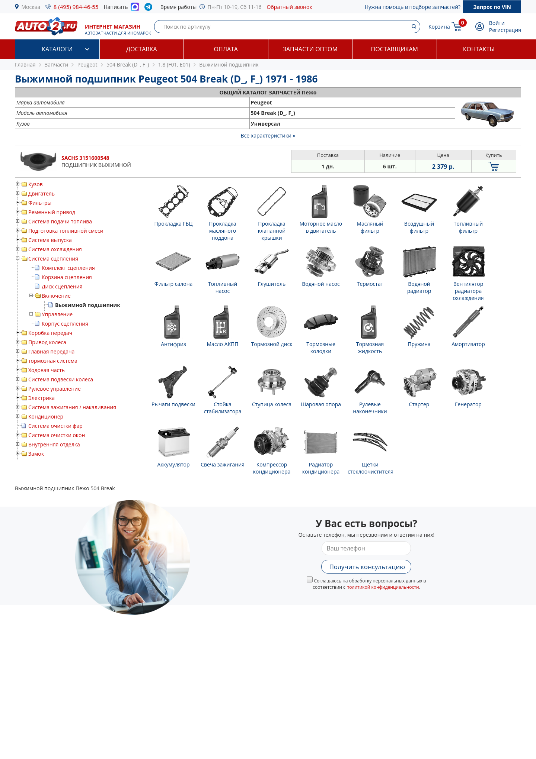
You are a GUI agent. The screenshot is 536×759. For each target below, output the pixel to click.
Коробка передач (50, 332)
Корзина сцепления (67, 277)
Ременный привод (51, 212)
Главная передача (51, 351)
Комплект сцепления (68, 267)
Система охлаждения (55, 249)
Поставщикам (394, 49)
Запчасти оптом (310, 49)
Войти (497, 22)
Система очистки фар (55, 425)
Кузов (35, 184)
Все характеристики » (268, 135)
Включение (56, 295)
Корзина (439, 26)
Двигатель (41, 193)
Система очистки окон (56, 435)
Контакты (479, 49)
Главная (25, 64)
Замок (36, 453)
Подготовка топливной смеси (65, 230)
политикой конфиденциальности (383, 587)
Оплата (226, 49)
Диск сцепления (62, 286)
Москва (31, 6)
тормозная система (52, 360)
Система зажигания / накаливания (72, 407)
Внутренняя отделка (54, 444)
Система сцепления (53, 258)
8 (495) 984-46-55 (76, 6)
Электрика (41, 397)
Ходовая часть (46, 370)
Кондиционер (45, 416)
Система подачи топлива (60, 221)
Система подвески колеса (60, 379)
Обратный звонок (289, 6)
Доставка (141, 49)
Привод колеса (47, 342)
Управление (57, 314)
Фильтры (39, 202)
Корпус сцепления (65, 323)
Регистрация (505, 29)
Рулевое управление (54, 388)
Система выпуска (50, 239)
